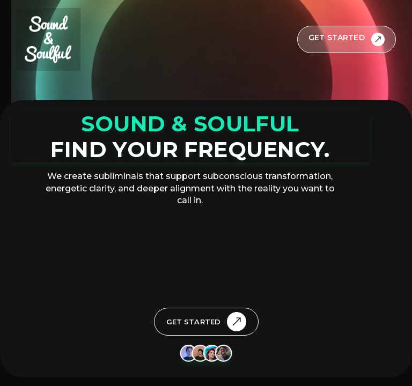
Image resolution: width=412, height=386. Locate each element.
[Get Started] (346, 39)
